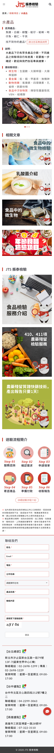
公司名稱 (10, 574)
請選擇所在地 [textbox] (12, 583)
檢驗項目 (13, 13)
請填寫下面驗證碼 (15, 618)
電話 (9, 565)
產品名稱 (11, 592)
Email (9, 556)
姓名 (9, 547)
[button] (47, 711)
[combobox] (27, 583)
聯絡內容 (10, 601)
